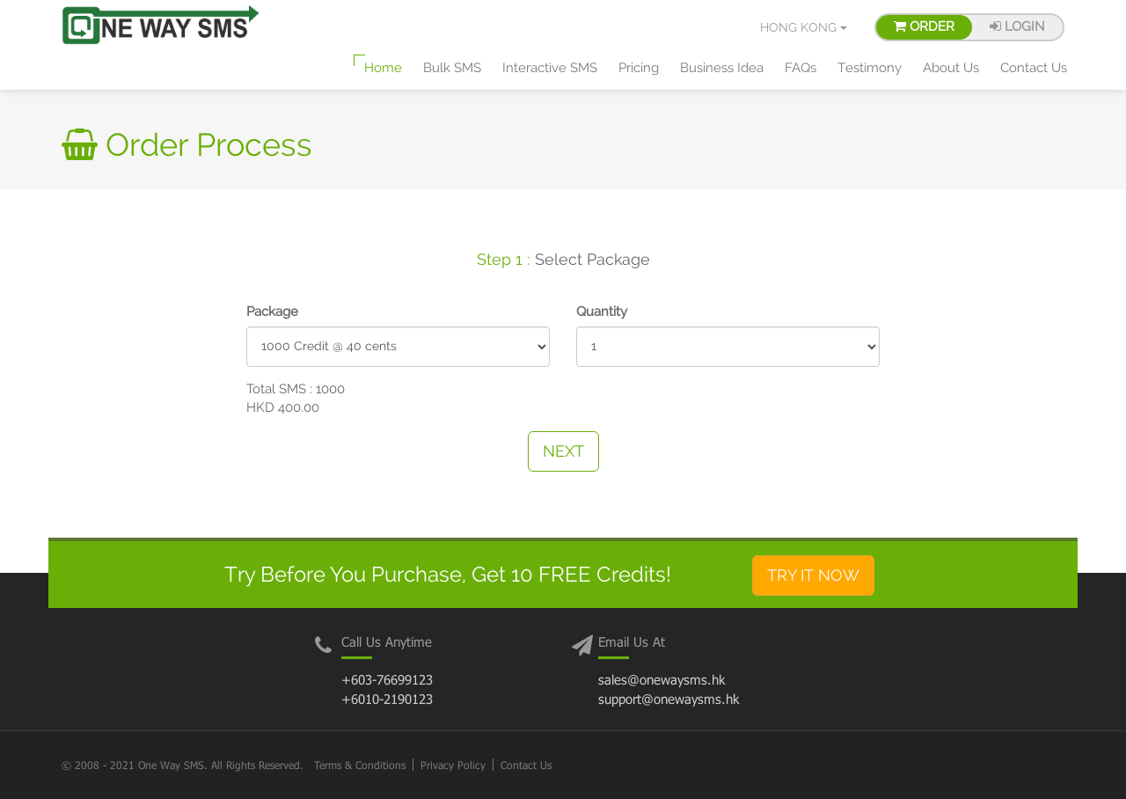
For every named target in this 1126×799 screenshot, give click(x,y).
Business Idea (722, 68)
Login (1017, 26)
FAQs (800, 68)
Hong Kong (803, 27)
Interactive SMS (549, 68)
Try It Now (813, 575)
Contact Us (1033, 68)
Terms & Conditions (360, 765)
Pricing (638, 68)
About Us (951, 68)
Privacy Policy (453, 765)
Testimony (869, 68)
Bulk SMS (452, 68)
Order (924, 26)
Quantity (601, 311)
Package (272, 311)
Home (383, 68)
